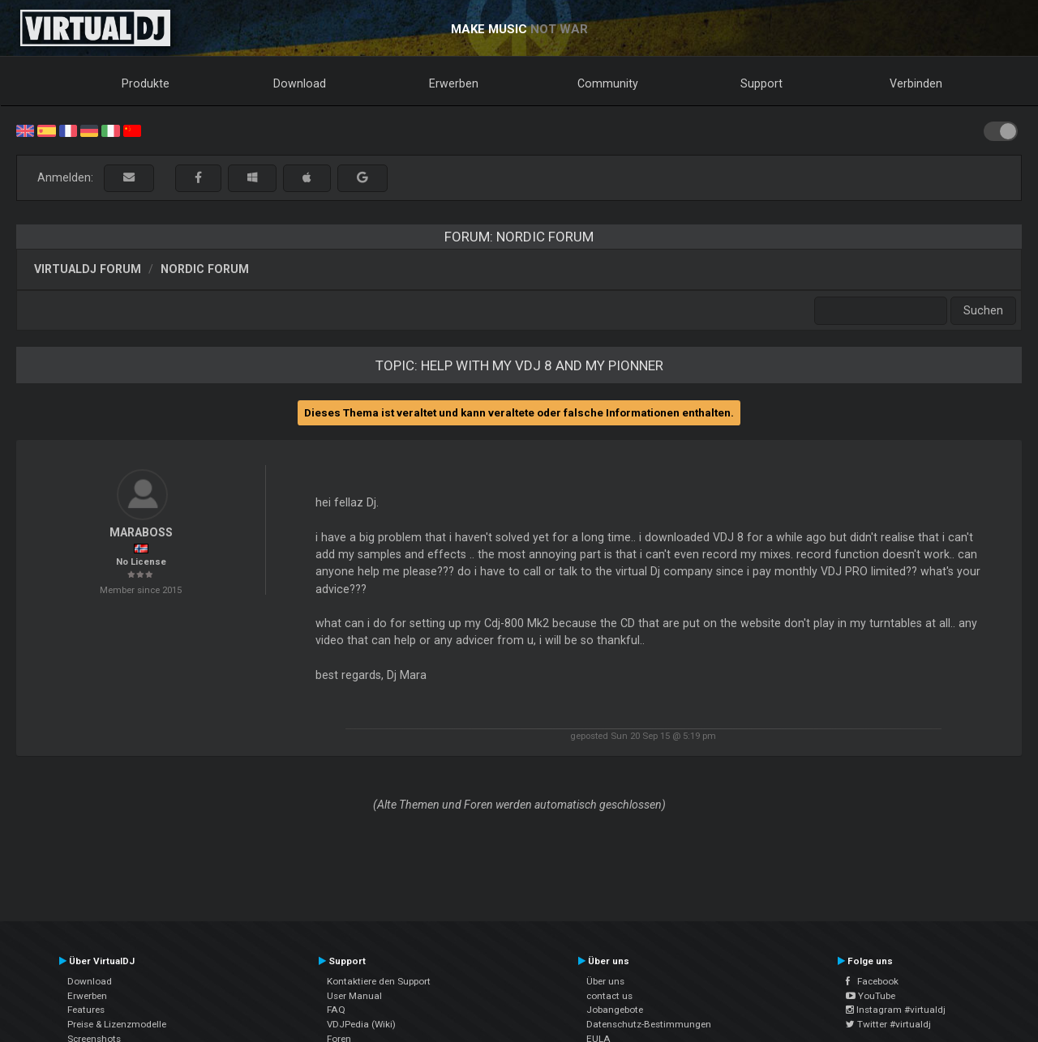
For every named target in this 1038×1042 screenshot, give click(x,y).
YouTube (870, 995)
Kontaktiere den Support (379, 981)
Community (607, 83)
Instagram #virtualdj (896, 1009)
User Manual (354, 995)
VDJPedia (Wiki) (361, 1024)
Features (86, 1009)
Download (299, 83)
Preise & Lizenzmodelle (116, 1024)
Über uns (605, 981)
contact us (609, 995)
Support (761, 83)
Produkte (145, 83)
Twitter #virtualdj (888, 1024)
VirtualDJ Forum (87, 269)
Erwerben (453, 83)
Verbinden (916, 83)
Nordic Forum (205, 269)
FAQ (336, 1009)
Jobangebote (614, 1009)
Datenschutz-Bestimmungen (648, 1024)
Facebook (872, 981)
